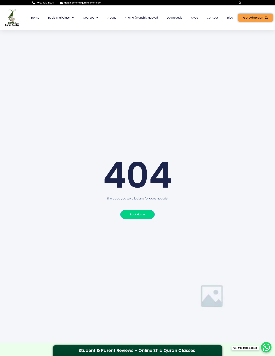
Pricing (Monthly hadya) (141, 18)
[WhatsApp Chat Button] (266, 347)
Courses (91, 18)
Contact (212, 18)
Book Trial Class (61, 18)
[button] (240, 2)
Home (35, 18)
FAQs (194, 18)
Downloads (174, 18)
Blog (230, 18)
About (112, 18)
